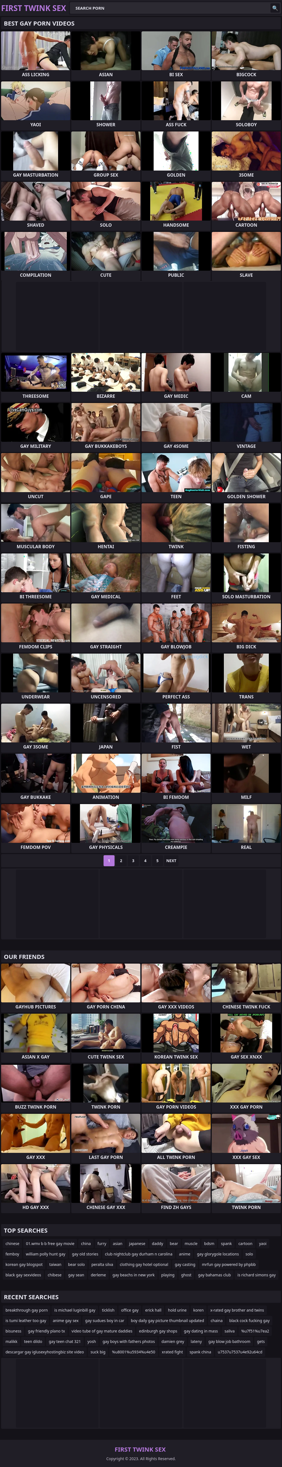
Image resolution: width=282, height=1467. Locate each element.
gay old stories (85, 1254)
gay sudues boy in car (104, 1320)
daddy (157, 1243)
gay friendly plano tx (46, 1331)
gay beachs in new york (134, 1274)
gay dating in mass (201, 1331)
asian (118, 1243)
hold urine (177, 1310)
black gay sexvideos (23, 1274)
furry (101, 1243)
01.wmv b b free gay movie (50, 1243)
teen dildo (33, 1341)
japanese (137, 1243)
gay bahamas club (214, 1274)
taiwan (55, 1264)
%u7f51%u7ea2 (255, 1331)
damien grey (172, 1341)
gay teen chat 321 (65, 1341)
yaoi (263, 1243)
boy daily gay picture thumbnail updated (167, 1320)
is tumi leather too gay (26, 1320)
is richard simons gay (256, 1274)
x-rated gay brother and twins (237, 1310)
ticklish (108, 1310)
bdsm (209, 1243)
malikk (11, 1341)
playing (168, 1274)
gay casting (185, 1264)
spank (226, 1243)
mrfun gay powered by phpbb (229, 1264)
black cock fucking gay (249, 1320)
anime (184, 1254)
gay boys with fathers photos (128, 1341)
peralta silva (102, 1264)
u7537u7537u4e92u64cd (240, 1351)
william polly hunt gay (45, 1254)
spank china (200, 1351)
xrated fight (172, 1351)
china (86, 1243)
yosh (92, 1341)
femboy (12, 1254)
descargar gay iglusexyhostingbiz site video (45, 1351)
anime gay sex (66, 1320)
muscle (191, 1243)
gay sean (76, 1274)
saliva (229, 1331)
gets (261, 1341)
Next (171, 860)
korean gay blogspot (24, 1264)
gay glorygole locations (218, 1254)
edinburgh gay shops (158, 1331)
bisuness (13, 1331)
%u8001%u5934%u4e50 (133, 1351)
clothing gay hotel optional (144, 1264)
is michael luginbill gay (74, 1310)
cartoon (245, 1243)
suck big (98, 1351)
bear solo (76, 1264)
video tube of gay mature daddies (102, 1331)
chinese (12, 1243)
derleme (98, 1274)
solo (249, 1254)
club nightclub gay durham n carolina (138, 1254)
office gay (130, 1310)
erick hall (153, 1310)
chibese (54, 1274)
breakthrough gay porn (27, 1310)
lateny (196, 1341)
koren (198, 1310)
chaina (217, 1320)
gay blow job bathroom (229, 1341)
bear (174, 1243)
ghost (186, 1274)
